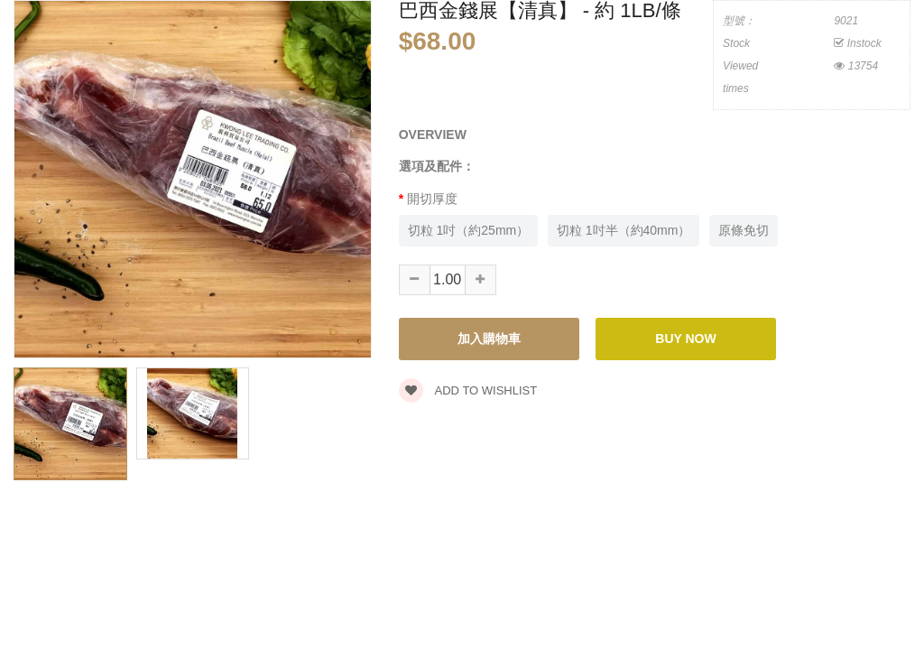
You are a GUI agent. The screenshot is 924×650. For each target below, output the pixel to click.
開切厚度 (432, 198)
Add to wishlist (468, 390)
